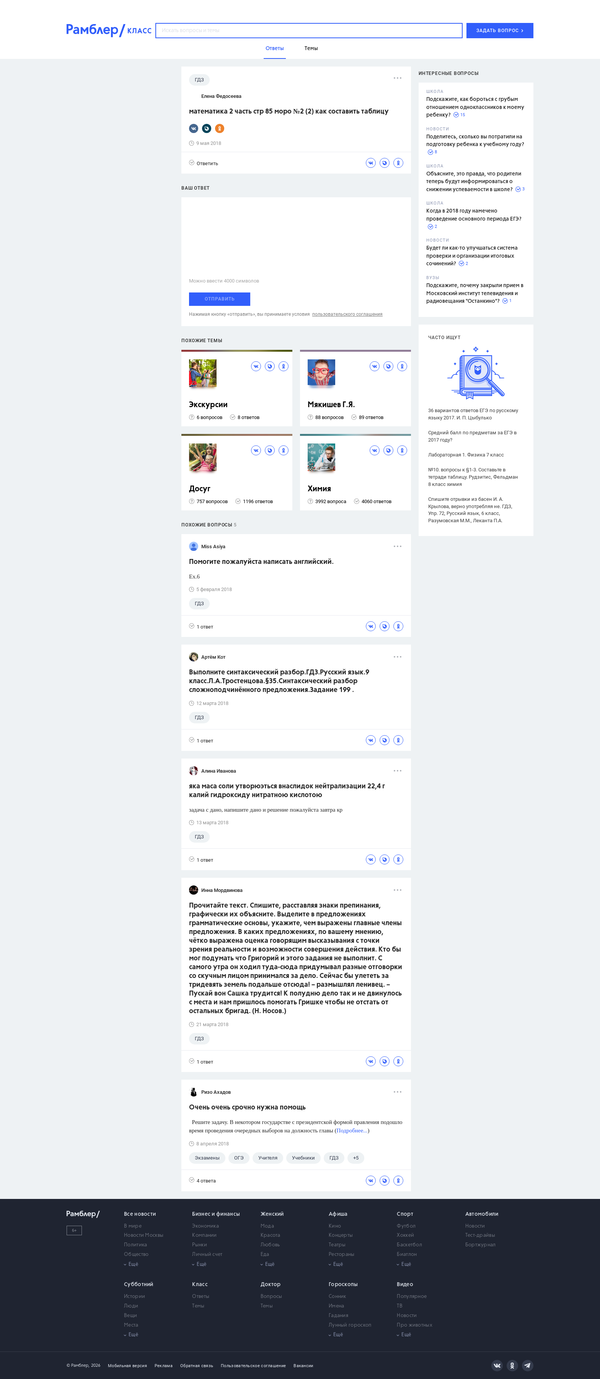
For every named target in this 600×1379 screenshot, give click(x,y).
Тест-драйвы (480, 1235)
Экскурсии (208, 405)
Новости (475, 1226)
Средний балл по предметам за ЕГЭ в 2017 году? (472, 436)
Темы (198, 1306)
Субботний (138, 1284)
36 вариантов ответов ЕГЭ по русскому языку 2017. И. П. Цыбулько (473, 414)
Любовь (270, 1245)
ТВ (400, 1306)
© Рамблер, (78, 1365)
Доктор (271, 1284)
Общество (136, 1254)
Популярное (412, 1296)
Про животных (414, 1325)
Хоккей (405, 1235)
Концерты (341, 1235)
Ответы (200, 1296)
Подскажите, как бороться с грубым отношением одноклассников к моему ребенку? (475, 107)
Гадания (338, 1315)
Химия (319, 489)
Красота (270, 1235)
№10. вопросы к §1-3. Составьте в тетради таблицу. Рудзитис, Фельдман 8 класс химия (473, 477)
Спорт (405, 1214)
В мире (133, 1226)
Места (131, 1325)
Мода (267, 1226)
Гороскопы (343, 1284)
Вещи (130, 1315)
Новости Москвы (143, 1235)
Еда (265, 1254)
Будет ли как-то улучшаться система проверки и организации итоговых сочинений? (472, 255)
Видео (405, 1284)
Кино (335, 1226)
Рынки (199, 1245)
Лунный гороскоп (350, 1325)
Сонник (337, 1296)
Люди (131, 1306)
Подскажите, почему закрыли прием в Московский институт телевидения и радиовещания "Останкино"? (474, 293)
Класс (200, 1284)
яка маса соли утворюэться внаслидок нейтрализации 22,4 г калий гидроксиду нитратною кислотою (287, 791)
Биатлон (407, 1254)
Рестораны (342, 1254)
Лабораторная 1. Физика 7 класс (466, 455)
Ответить (203, 163)
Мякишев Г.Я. (331, 405)
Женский (272, 1214)
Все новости (140, 1214)
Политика (135, 1245)
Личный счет (207, 1254)
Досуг (199, 489)
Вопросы (271, 1296)
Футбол (406, 1226)
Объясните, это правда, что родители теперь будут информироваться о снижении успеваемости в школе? (473, 181)
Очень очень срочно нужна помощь (247, 1107)
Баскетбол (409, 1245)
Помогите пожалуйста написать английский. (261, 562)
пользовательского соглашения (347, 314)
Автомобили (482, 1214)
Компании (204, 1235)
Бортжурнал (480, 1245)
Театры (337, 1245)
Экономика (205, 1226)
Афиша (338, 1214)
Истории (134, 1296)
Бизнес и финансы (216, 1214)
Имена (336, 1306)
